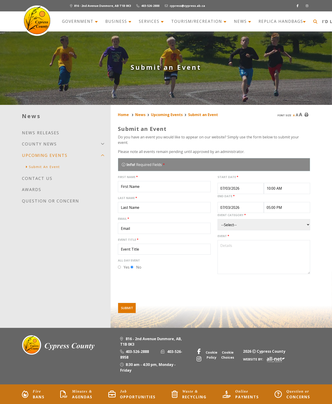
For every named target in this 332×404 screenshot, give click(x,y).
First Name (128, 177)
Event (223, 236)
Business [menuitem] (117, 21)
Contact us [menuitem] (37, 178)
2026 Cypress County (264, 351)
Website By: (264, 359)
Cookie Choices (227, 355)
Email (123, 219)
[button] (102, 143)
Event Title (128, 240)
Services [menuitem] (150, 21)
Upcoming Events (167, 114)
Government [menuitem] (78, 21)
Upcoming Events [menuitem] (44, 155)
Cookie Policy (211, 355)
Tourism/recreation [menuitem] (197, 21)
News (140, 114)
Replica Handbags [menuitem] (281, 21)
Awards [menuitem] (31, 189)
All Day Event (129, 260)
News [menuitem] (241, 21)
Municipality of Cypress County (37, 20)
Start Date (228, 177)
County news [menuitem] (39, 144)
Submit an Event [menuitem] (44, 167)
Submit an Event (203, 114)
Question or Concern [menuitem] (50, 201)
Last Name (127, 198)
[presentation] (152, 290)
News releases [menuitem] (40, 132)
